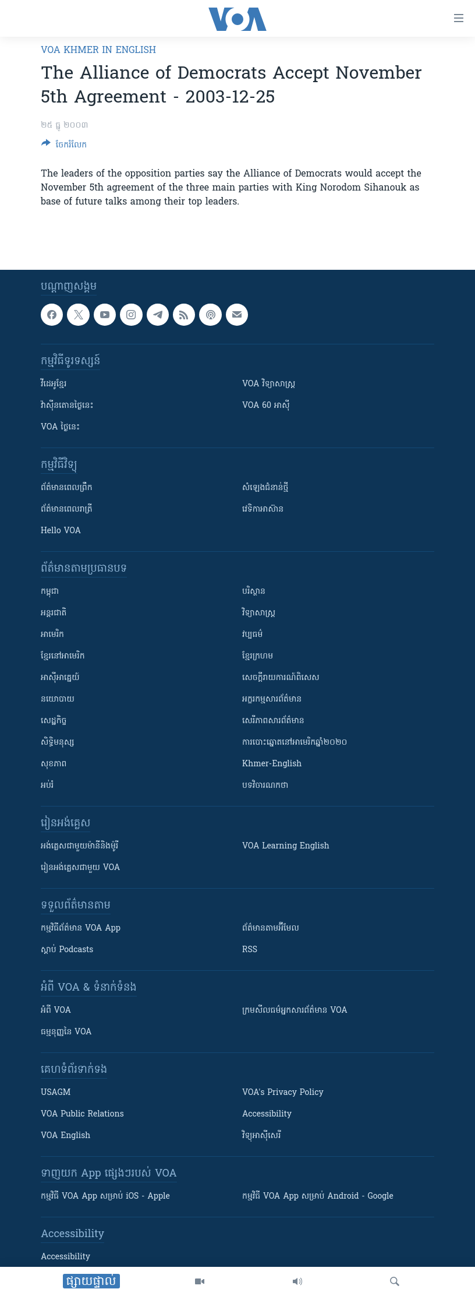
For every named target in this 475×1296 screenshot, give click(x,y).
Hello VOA (61, 531)
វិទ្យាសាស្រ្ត (258, 613)
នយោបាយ (58, 699)
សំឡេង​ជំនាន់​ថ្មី (265, 488)
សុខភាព (53, 764)
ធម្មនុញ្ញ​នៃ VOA (66, 1032)
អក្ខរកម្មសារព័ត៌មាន (272, 699)
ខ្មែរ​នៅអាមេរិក (63, 656)
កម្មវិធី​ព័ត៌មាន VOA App (80, 928)
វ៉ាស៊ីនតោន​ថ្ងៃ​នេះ (67, 406)
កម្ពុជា (50, 592)
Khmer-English (272, 764)
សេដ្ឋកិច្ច (53, 721)
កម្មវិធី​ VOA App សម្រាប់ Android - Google (318, 1197)
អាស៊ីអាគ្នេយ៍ (60, 678)
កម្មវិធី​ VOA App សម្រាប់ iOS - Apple (105, 1197)
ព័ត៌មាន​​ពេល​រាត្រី (67, 509)
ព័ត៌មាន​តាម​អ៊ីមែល (270, 928)
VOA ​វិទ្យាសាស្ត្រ (268, 384)
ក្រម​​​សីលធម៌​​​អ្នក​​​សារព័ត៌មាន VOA (295, 1011)
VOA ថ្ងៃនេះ (60, 427)
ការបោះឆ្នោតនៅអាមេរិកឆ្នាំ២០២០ (294, 743)
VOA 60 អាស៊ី (266, 406)
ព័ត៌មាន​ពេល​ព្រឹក (67, 488)
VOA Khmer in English (98, 51)
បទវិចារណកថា (265, 786)
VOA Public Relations (82, 1114)
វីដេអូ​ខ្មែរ (53, 384)
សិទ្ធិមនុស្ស (58, 743)
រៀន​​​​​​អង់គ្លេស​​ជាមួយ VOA (80, 868)
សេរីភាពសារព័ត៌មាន (273, 721)
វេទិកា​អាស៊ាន (262, 509)
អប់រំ (47, 786)
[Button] (64, 147)
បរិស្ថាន (253, 592)
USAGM (55, 1093)
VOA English (65, 1136)
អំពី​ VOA (56, 1011)
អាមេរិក (52, 635)
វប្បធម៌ (252, 635)
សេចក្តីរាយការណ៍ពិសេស (281, 678)
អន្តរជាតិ (53, 613)
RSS (249, 950)
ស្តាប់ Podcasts (67, 950)
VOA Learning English (285, 846)
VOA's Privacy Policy (283, 1093)
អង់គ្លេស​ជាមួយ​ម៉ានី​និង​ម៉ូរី (79, 846)
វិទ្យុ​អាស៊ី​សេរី (261, 1136)
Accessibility (267, 1114)
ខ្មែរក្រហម (257, 656)
